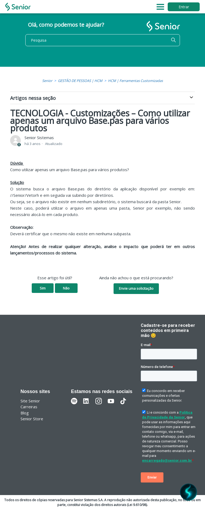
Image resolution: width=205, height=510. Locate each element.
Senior (47, 80)
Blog (25, 412)
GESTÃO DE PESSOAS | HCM (80, 80)
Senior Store (32, 418)
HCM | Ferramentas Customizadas (135, 80)
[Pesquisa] (102, 40)
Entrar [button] (184, 6)
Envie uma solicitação (136, 288)
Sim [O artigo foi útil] (43, 288)
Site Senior (30, 400)
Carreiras (29, 406)
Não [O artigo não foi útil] (66, 288)
